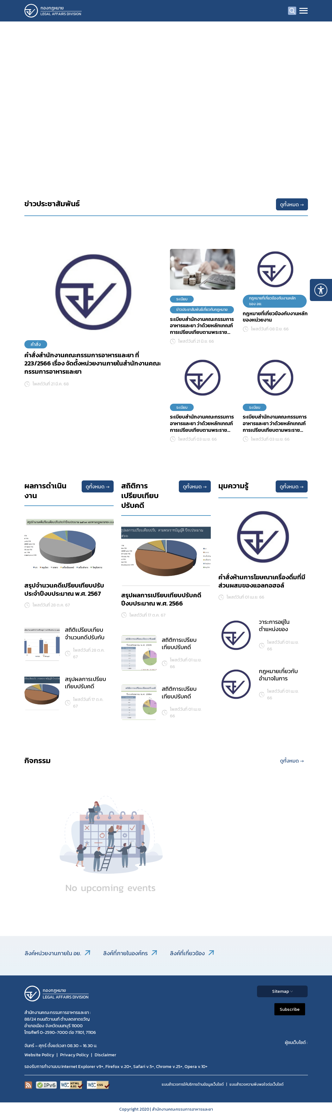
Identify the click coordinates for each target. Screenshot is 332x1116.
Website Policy (39, 1055)
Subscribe (290, 1009)
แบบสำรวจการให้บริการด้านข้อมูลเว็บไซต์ (193, 1084)
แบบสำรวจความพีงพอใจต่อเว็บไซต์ (256, 1084)
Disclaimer (105, 1055)
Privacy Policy (74, 1055)
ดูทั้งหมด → (292, 204)
